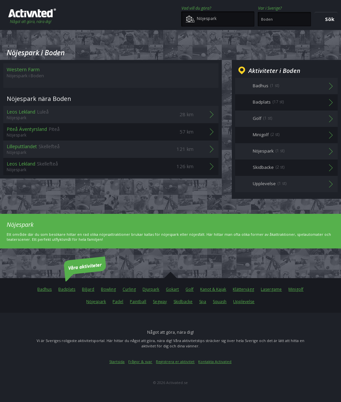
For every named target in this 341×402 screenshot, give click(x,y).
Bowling (108, 289)
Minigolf (295, 289)
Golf (189, 289)
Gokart (172, 289)
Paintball (138, 301)
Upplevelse (243, 301)
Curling (129, 289)
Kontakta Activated (214, 361)
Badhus (44, 289)
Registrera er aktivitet (175, 361)
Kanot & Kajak (213, 289)
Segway (160, 301)
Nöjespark (96, 301)
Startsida (117, 361)
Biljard (88, 289)
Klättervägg (243, 289)
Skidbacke (182, 301)
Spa (202, 301)
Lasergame (271, 289)
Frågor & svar (140, 361)
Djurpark (151, 289)
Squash (219, 301)
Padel (118, 301)
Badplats (66, 289)
